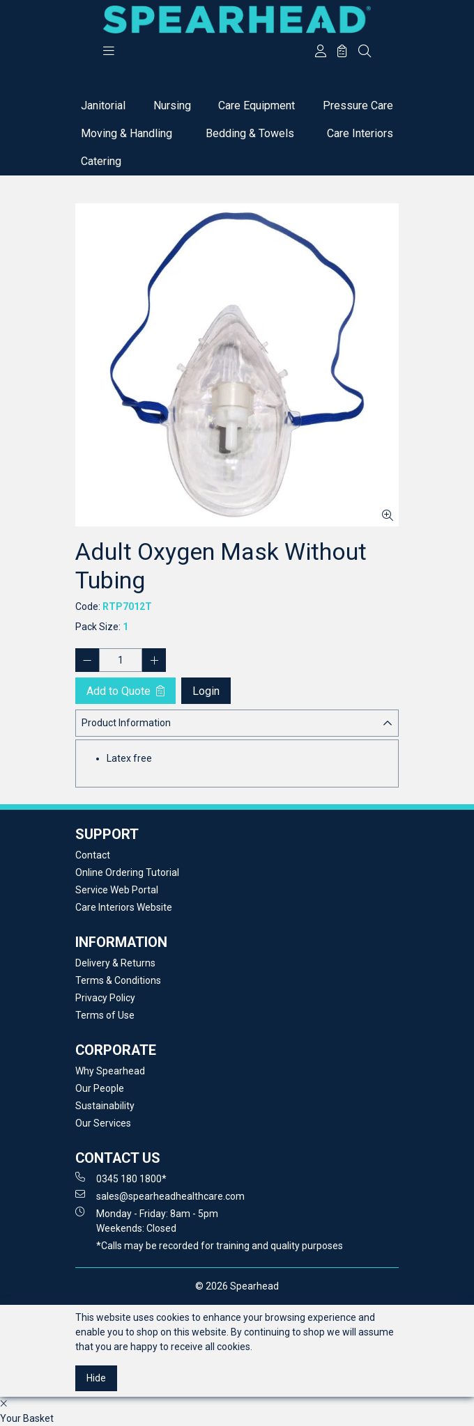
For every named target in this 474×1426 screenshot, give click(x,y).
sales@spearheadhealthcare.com (160, 1195)
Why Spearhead (110, 1070)
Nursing (172, 105)
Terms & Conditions (118, 980)
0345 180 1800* (121, 1178)
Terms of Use (105, 1015)
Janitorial (103, 105)
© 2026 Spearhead (237, 1286)
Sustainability (105, 1105)
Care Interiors (360, 133)
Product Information (126, 722)
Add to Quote (125, 691)
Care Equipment (256, 105)
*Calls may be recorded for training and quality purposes (219, 1245)
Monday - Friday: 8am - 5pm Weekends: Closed (146, 1220)
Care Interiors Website (123, 907)
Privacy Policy (105, 997)
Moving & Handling (126, 133)
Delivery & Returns (115, 963)
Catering (101, 161)
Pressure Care (358, 105)
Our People (99, 1088)
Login (206, 691)
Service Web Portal (116, 889)
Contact (92, 855)
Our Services (103, 1123)
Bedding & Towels (250, 133)
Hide (96, 1378)
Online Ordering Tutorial (127, 872)
